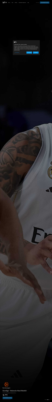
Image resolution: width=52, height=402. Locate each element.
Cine (12, 2)
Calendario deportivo (22, 2)
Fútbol (16, 2)
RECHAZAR (29, 52)
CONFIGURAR (17, 52)
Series (9, 2)
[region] (26, 47)
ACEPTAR (35, 52)
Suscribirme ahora (45, 2)
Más (28, 2)
